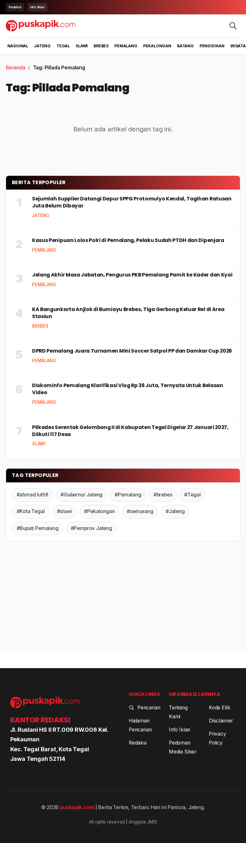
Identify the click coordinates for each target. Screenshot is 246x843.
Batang (185, 45)
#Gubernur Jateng (81, 495)
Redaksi (15, 7)
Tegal (63, 45)
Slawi (82, 45)
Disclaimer (221, 721)
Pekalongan (157, 45)
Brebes (101, 45)
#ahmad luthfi (33, 495)
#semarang (140, 511)
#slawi (64, 511)
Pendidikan (212, 45)
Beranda (15, 68)
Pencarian (144, 708)
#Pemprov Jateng (91, 528)
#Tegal (192, 495)
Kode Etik (219, 708)
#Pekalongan (99, 511)
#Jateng (175, 511)
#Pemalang (128, 495)
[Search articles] (233, 26)
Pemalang (125, 45)
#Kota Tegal (31, 511)
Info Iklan (37, 7)
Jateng (42, 45)
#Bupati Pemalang (38, 528)
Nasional (18, 45)
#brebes (162, 495)
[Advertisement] (123, 597)
